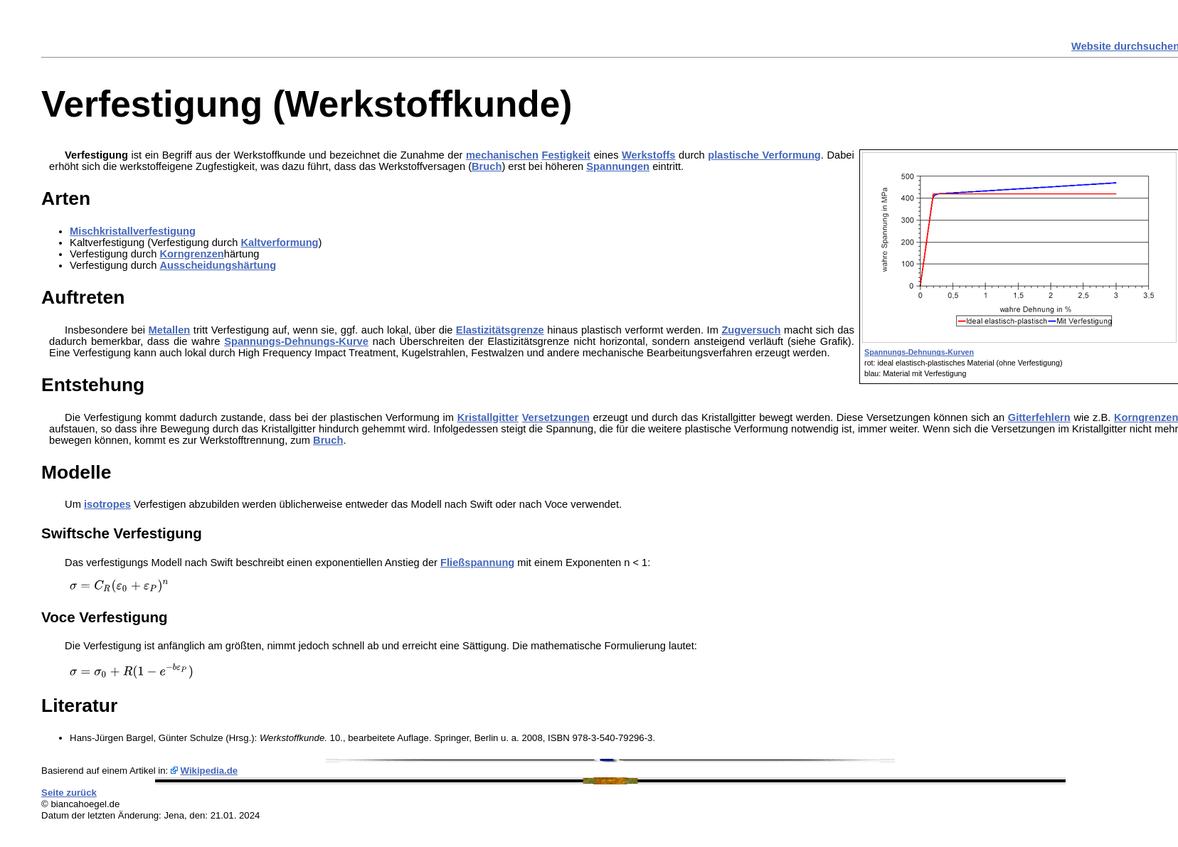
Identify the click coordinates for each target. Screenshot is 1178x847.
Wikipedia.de (209, 770)
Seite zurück (69, 792)
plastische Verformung (764, 155)
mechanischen (502, 155)
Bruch (487, 166)
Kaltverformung (279, 242)
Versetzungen (556, 417)
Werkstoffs (648, 155)
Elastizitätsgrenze (500, 330)
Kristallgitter (488, 417)
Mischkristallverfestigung (133, 231)
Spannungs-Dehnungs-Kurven (919, 352)
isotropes (107, 504)
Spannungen (617, 166)
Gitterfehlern (1039, 417)
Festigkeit (565, 155)
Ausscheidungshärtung (217, 265)
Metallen (170, 330)
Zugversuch (750, 330)
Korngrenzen (191, 254)
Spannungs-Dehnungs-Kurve (296, 341)
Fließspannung (477, 562)
